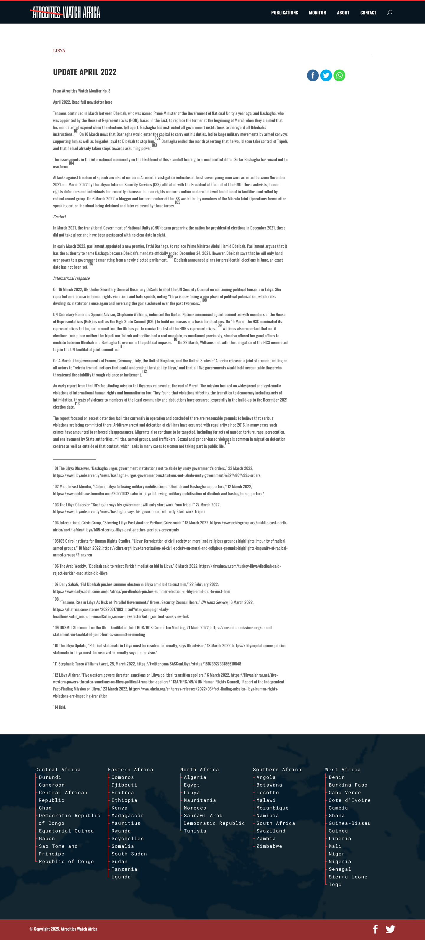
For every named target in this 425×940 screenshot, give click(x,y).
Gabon (47, 838)
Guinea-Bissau (350, 823)
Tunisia (195, 830)
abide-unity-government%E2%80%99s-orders (223, 475)
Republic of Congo (66, 861)
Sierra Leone (348, 876)
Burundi (50, 777)
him (227, 591)
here (108, 102)
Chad (45, 807)
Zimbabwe (269, 846)
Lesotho (267, 792)
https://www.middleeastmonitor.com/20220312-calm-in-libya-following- (110, 493)
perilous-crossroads (163, 529)
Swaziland (271, 830)
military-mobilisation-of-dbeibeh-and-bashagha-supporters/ (216, 493)
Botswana (269, 785)
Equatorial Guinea (66, 830)
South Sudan (129, 853)
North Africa (199, 769)
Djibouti (125, 785)
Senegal (340, 869)
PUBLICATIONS (284, 12)
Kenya (120, 807)
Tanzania (125, 869)
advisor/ (150, 652)
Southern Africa (277, 769)
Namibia (267, 815)
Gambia (338, 807)
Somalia (123, 846)
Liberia (340, 838)
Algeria (195, 777)
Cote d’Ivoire (350, 800)
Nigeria (340, 861)
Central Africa (58, 769)
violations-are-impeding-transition (80, 696)
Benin (337, 777)
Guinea (338, 830)
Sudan (120, 861)
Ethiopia (125, 800)
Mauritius (126, 823)
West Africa (343, 769)
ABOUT (343, 12)
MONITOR (317, 12)
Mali (335, 846)
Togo (335, 884)
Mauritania (200, 800)
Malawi (266, 800)
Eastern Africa (130, 769)
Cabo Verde (345, 792)
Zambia (266, 838)
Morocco (195, 807)
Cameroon (52, 785)
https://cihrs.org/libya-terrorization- (131, 548)
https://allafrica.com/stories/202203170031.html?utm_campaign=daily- (111, 609)
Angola (266, 777)
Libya (59, 50)
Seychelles (128, 838)
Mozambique (272, 807)
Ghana (337, 815)
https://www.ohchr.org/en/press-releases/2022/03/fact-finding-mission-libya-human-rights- (203, 688)
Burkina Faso (348, 785)
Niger (337, 853)
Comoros (123, 777)
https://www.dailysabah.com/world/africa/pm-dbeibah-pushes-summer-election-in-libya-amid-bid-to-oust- (138, 591)
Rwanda (121, 830)
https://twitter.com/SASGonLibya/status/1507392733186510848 (189, 663)
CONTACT (368, 12)
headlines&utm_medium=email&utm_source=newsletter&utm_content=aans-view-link (121, 616)
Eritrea (123, 792)
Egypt (192, 785)
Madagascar (128, 815)
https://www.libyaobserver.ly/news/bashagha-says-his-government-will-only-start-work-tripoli (129, 511)
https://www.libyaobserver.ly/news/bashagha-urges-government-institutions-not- (118, 475)
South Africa (275, 823)
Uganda (121, 876)
